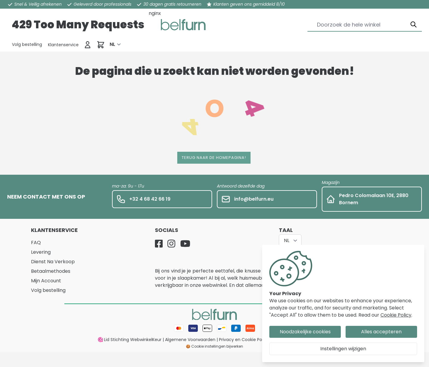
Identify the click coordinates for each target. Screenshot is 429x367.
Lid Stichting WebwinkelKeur (129, 340)
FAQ (36, 242)
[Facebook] (159, 243)
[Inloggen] (87, 45)
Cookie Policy (395, 315)
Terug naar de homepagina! (214, 157)
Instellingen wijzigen (343, 348)
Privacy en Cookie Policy (244, 340)
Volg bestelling (48, 290)
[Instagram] (171, 243)
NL (112, 44)
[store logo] (183, 24)
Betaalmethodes (50, 271)
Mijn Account (46, 280)
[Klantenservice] (27, 44)
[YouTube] (185, 243)
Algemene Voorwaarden (190, 340)
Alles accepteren (381, 331)
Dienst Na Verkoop (53, 261)
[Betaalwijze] (214, 328)
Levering (41, 252)
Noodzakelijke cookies (305, 331)
